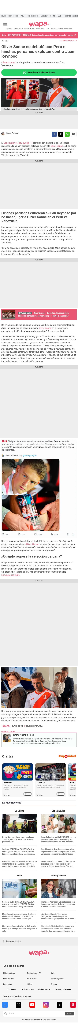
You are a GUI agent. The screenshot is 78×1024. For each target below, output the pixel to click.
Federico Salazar (71, 16)
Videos (29, 984)
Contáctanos (11, 989)
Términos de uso (27, 989)
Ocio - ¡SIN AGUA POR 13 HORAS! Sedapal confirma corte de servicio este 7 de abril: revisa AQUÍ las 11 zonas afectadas (37, 35)
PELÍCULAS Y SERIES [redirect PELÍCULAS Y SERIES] (57, 29)
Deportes (5, 41)
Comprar (27, 794)
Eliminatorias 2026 (10, 575)
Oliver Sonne (8, 62)
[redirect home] (39, 26)
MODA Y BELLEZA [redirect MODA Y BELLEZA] (29, 29)
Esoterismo (7, 984)
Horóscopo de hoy (16, 16)
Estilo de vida (32, 979)
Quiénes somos (44, 989)
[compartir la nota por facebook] (54, 134)
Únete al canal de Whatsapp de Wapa (39, 72)
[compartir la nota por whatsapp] (67, 134)
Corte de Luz (55, 16)
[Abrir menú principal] (5, 24)
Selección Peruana (34, 726)
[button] (75, 35)
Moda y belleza (8, 979)
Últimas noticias (9, 973)
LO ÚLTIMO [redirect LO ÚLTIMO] (9, 29)
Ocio (52, 973)
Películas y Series (57, 979)
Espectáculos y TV (34, 973)
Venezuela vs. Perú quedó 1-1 (18, 143)
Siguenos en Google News (73, 134)
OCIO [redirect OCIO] (48, 29)
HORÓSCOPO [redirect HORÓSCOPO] (68, 29)
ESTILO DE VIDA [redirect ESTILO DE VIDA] (40, 29)
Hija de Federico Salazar (37, 16)
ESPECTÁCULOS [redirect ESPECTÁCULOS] (18, 29)
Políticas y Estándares (63, 989)
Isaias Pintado (12, 133)
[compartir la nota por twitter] (60, 134)
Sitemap (54, 984)
